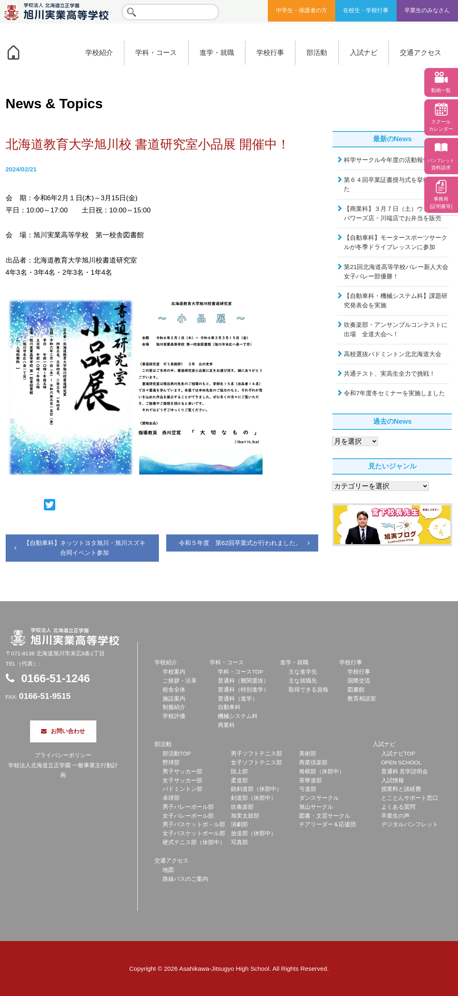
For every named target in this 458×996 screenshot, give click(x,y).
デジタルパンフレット (409, 824)
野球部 (171, 763)
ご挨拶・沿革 (180, 681)
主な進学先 (303, 672)
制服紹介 (174, 707)
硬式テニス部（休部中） (194, 842)
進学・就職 (217, 53)
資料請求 (441, 164)
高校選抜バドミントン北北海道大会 (392, 353)
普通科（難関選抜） (243, 681)
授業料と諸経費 (401, 789)
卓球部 (171, 798)
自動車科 (229, 707)
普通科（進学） (238, 699)
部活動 (316, 53)
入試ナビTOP (398, 754)
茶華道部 (310, 780)
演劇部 (239, 824)
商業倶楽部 (313, 763)
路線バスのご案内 (185, 879)
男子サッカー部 (182, 771)
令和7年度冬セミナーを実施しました (394, 393)
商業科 (226, 725)
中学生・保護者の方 (301, 10)
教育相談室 (361, 699)
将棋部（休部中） (322, 771)
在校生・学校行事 (366, 10)
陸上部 (239, 771)
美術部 (307, 754)
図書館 (356, 690)
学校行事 (270, 53)
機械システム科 (238, 716)
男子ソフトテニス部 (256, 754)
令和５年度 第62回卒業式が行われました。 (240, 542)
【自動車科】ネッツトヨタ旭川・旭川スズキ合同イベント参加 (84, 547)
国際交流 (358, 681)
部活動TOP (177, 754)
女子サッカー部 (182, 780)
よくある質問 (398, 807)
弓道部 (307, 789)
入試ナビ (364, 53)
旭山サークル (316, 807)
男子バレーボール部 (188, 807)
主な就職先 (303, 681)
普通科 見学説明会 (404, 771)
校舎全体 (174, 690)
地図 (168, 870)
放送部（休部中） (253, 833)
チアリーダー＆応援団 (327, 824)
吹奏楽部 (242, 807)
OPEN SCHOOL (401, 763)
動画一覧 (441, 90)
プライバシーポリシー (63, 755)
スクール (441, 125)
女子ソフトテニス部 (256, 763)
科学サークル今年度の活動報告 (386, 159)
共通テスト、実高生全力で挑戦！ (389, 373)
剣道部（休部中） (253, 798)
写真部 (239, 842)
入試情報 (392, 780)
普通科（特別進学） (243, 690)
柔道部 (239, 780)
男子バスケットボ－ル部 (194, 824)
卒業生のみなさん (427, 10)
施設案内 (174, 699)
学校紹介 (99, 53)
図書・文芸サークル (324, 816)
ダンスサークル (319, 798)
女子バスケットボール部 (194, 833)
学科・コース (156, 53)
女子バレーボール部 (188, 816)
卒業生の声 (395, 816)
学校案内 (174, 672)
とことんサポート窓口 (409, 798)
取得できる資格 (308, 690)
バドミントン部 (182, 789)
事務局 (441, 202)
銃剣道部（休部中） (256, 789)
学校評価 (174, 716)
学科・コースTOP (240, 672)
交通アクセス (420, 53)
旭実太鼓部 (245, 816)
